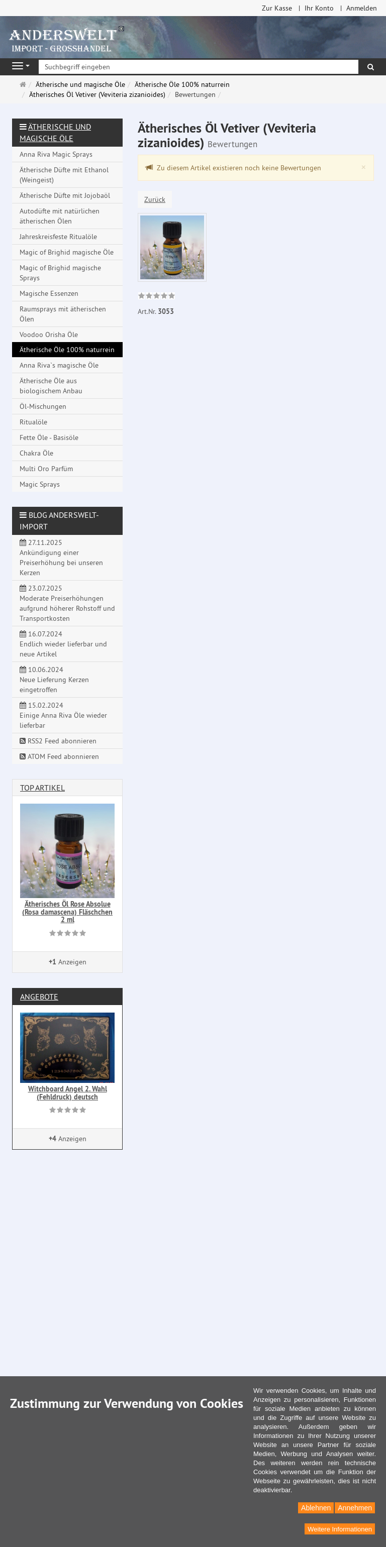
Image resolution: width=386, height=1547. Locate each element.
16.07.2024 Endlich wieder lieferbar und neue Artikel (63, 643)
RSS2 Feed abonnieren (58, 740)
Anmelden (361, 8)
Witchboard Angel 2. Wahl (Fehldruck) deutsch (67, 1092)
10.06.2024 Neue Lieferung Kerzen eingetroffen (54, 679)
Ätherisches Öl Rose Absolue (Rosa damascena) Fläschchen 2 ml (67, 912)
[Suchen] (370, 66)
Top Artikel (42, 788)
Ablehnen (316, 1508)
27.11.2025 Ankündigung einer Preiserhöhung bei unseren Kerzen (61, 557)
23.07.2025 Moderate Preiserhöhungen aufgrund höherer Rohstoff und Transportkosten (67, 603)
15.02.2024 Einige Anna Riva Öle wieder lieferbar (63, 715)
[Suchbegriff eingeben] (198, 66)
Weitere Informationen (340, 1529)
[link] (156, 296)
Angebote (39, 996)
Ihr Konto (319, 8)
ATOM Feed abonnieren (59, 756)
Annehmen (355, 1508)
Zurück (154, 199)
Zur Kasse (277, 8)
